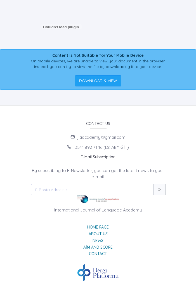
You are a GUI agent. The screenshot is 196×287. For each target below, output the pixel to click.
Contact (98, 253)
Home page (98, 227)
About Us (98, 233)
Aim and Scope (98, 247)
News (98, 240)
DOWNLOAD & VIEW (98, 80)
